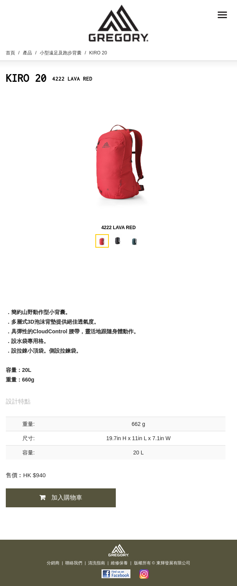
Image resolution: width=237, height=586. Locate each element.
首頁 (10, 53)
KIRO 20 (98, 53)
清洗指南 (96, 563)
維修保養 (119, 563)
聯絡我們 (73, 563)
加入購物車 (66, 497)
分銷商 (53, 563)
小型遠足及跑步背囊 (60, 53)
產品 (27, 53)
